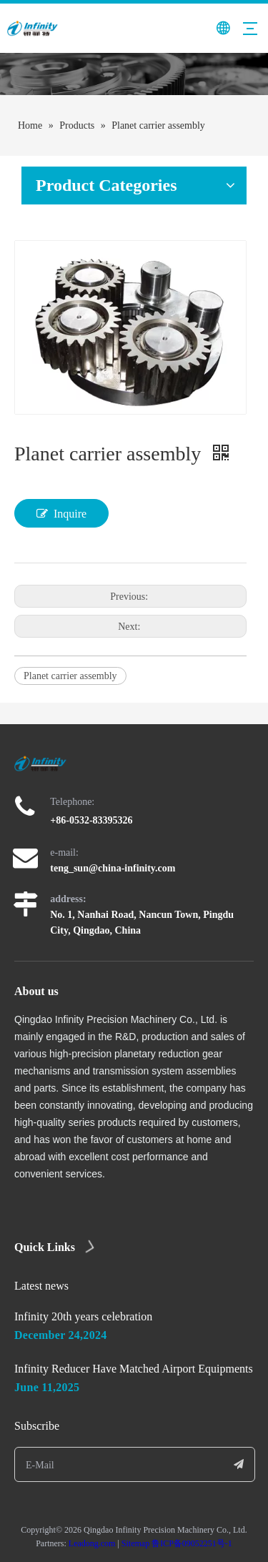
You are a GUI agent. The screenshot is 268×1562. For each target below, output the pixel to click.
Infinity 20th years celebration (83, 1316)
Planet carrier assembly (70, 676)
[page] (134, 74)
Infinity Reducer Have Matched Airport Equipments (133, 1369)
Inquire (61, 513)
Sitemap (135, 1543)
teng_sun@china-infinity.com (112, 868)
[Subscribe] (238, 1464)
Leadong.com (92, 1543)
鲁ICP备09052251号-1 (192, 1543)
